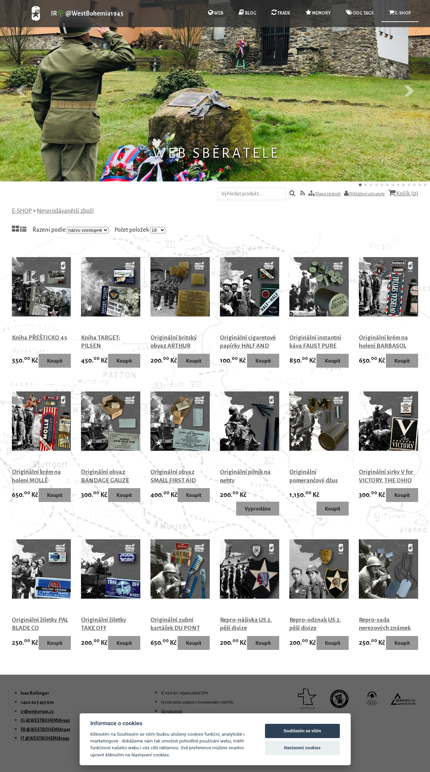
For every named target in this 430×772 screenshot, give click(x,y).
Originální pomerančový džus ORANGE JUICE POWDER (313, 484)
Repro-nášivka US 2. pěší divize (246, 624)
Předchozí (22, 91)
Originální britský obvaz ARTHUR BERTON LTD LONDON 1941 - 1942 (177, 350)
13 (425, 185)
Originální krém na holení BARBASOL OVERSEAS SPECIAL (385, 346)
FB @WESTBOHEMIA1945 (45, 729)
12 (419, 185)
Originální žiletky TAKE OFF (103, 624)
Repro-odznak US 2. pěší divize (315, 624)
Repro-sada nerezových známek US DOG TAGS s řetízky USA (385, 632)
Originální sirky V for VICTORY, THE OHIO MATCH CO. (386, 480)
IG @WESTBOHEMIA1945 (45, 720)
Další (408, 91)
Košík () (403, 193)
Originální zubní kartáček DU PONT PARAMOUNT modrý (177, 628)
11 (414, 185)
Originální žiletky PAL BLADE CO (40, 624)
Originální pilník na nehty (245, 476)
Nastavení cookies (302, 747)
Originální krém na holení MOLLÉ (36, 476)
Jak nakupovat (171, 711)
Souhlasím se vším (302, 730)
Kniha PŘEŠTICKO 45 (39, 337)
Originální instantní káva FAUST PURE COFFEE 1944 (315, 346)
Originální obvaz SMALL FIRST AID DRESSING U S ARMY (178, 480)
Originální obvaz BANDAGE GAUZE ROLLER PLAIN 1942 (107, 480)
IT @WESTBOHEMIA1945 (45, 738)
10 (409, 185)
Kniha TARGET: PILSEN (100, 341)
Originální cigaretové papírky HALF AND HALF (248, 346)
